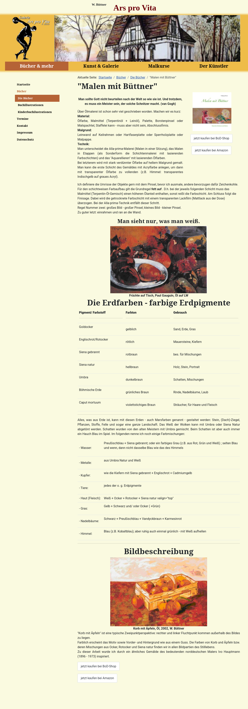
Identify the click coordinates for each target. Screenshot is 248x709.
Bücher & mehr (37, 66)
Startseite (23, 84)
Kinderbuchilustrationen (35, 112)
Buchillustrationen (30, 105)
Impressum (25, 132)
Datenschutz (25, 139)
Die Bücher (25, 98)
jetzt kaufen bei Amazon (211, 150)
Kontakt (22, 126)
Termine (22, 119)
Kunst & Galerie (101, 66)
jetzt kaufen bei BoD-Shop (211, 138)
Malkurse (159, 66)
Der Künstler (213, 66)
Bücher (21, 91)
